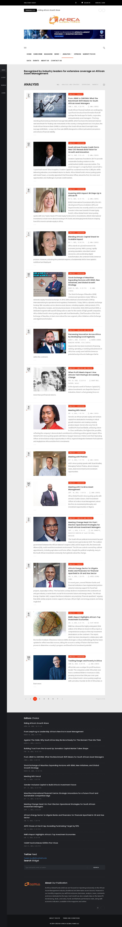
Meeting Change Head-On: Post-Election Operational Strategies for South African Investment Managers (84, 524)
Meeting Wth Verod (77, 410)
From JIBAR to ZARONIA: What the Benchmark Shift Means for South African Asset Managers (83, 100)
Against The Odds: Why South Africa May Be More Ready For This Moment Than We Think (62, 740)
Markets (95, 84)
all (58, 84)
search (3, 83)
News (57, 54)
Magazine (48, 54)
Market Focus (89, 54)
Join (103, 3)
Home (29, 54)
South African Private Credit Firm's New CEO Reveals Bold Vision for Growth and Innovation (83, 149)
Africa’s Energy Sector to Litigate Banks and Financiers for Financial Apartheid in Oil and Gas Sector (83, 570)
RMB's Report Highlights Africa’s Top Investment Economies (84, 618)
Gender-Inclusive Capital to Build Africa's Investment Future (50, 785)
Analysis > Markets (75, 94)
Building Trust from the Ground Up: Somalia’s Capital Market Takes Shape (56, 748)
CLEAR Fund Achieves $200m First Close (41, 843)
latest (3, 75)
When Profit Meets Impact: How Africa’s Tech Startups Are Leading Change (83, 374)
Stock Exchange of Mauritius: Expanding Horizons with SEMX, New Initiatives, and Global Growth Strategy (84, 281)
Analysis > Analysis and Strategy (80, 330)
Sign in (97, 3)
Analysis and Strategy (70, 84)
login (3, 91)
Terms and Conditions (71, 918)
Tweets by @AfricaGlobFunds (35, 858)
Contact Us (56, 60)
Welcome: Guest (30, 3)
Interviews (86, 84)
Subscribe (37, 54)
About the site (54, 918)
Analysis (67, 54)
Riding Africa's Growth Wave (49, 10)
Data (29, 60)
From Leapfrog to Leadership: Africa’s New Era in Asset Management (53, 731)
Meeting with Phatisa (77, 457)
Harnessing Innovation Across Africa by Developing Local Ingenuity (84, 335)
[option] (67, 10)
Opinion (77, 54)
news (3, 68)
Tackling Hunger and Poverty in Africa (85, 661)
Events (36, 60)
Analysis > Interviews (76, 143)
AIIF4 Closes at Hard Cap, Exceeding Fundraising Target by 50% (51, 826)
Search (96, 867)
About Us (45, 60)
